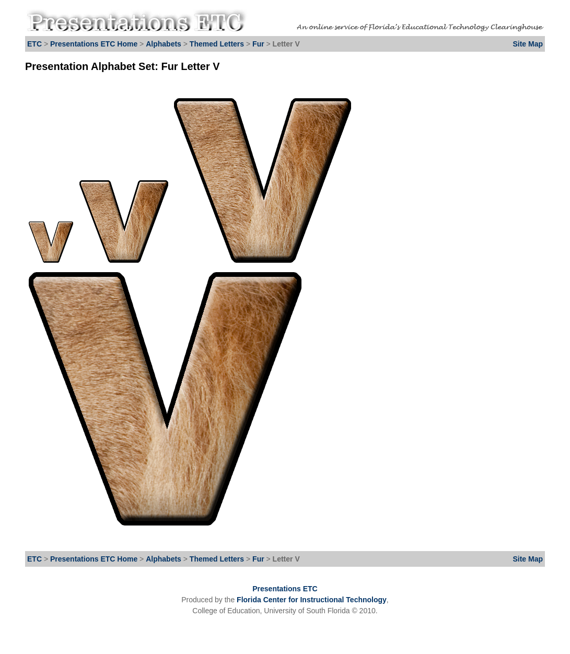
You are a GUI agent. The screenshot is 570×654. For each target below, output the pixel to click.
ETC (34, 44)
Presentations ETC (284, 589)
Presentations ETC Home (93, 44)
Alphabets (163, 44)
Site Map (528, 44)
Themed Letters (217, 44)
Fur (259, 44)
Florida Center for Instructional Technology (312, 599)
